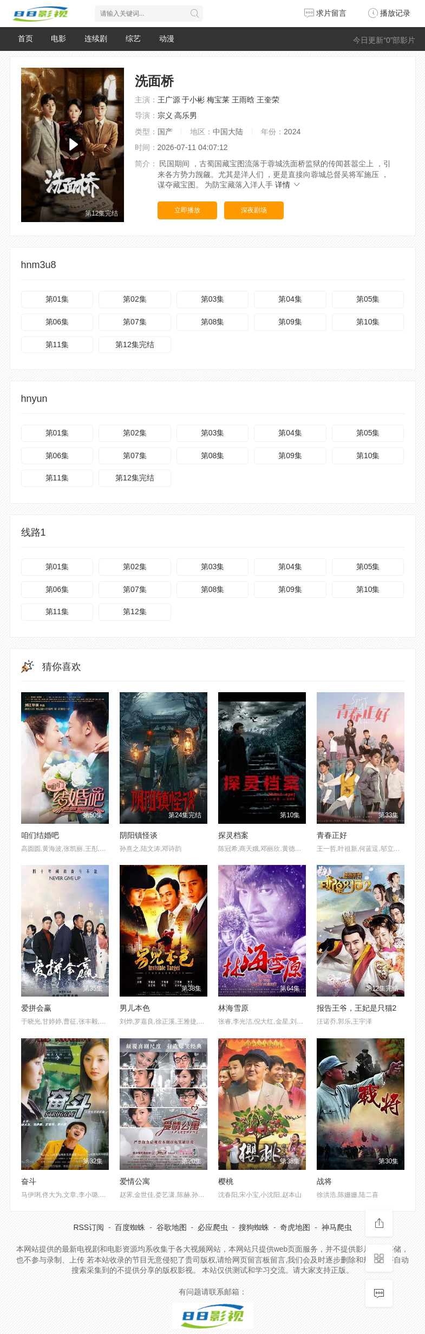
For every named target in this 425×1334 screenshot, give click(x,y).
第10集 (368, 321)
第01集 (57, 299)
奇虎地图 (295, 1227)
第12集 (135, 611)
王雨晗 (243, 99)
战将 (324, 1181)
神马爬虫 (337, 1227)
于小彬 (193, 99)
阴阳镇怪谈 (139, 835)
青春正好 (332, 835)
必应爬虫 (213, 1227)
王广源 (169, 99)
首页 (25, 38)
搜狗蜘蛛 (254, 1227)
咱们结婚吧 (40, 835)
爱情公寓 (135, 1181)
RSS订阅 (88, 1227)
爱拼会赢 (36, 1008)
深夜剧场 (254, 210)
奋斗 (28, 1181)
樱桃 (225, 1181)
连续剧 (95, 38)
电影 (58, 38)
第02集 (135, 299)
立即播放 (187, 210)
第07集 (135, 321)
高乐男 (185, 115)
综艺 (133, 38)
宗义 (165, 115)
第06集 (57, 321)
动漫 (166, 38)
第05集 (368, 299)
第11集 (57, 344)
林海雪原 (233, 1008)
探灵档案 (233, 835)
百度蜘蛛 (130, 1227)
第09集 (290, 321)
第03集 (213, 299)
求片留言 (325, 13)
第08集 (213, 321)
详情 (288, 184)
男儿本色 (135, 1008)
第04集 (290, 299)
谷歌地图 (171, 1227)
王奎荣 (268, 99)
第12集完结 (134, 344)
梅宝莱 (218, 99)
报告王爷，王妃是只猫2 (357, 1008)
